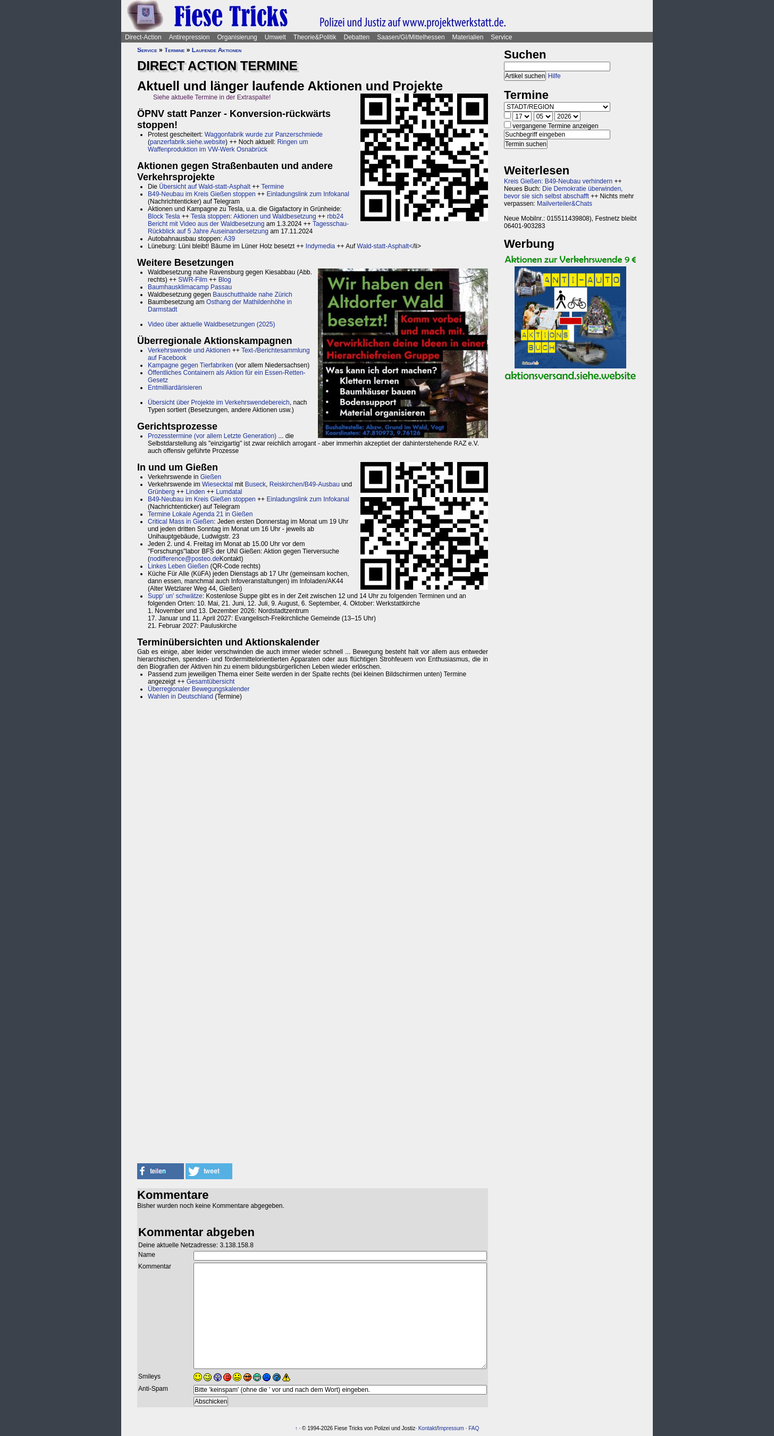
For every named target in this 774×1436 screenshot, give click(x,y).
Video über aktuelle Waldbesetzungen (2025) (211, 324)
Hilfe (554, 76)
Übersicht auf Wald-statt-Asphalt (204, 186)
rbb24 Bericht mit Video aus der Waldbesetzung (245, 220)
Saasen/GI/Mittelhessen (410, 37)
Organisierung (237, 37)
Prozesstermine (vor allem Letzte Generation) (212, 436)
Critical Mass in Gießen (181, 521)
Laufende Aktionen (217, 50)
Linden (195, 492)
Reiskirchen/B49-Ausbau (305, 484)
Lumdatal (229, 492)
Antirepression (189, 37)
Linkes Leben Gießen (178, 566)
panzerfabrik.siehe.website (187, 142)
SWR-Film (192, 279)
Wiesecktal (217, 484)
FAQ (473, 1428)
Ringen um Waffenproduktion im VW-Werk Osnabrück (228, 145)
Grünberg (161, 492)
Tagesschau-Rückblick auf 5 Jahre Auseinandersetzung (248, 227)
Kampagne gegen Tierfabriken (190, 365)
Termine (174, 50)
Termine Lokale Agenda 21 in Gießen (200, 514)
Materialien (468, 37)
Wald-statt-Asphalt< (385, 246)
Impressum (451, 1428)
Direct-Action (143, 37)
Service (501, 37)
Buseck (255, 484)
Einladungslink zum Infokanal (307, 194)
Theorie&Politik (314, 37)
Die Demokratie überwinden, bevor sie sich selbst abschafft (563, 192)
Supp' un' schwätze (175, 596)
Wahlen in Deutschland (180, 696)
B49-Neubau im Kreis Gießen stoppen (202, 194)
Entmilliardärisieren (175, 387)
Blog (224, 279)
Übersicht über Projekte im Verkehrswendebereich (219, 402)
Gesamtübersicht (211, 681)
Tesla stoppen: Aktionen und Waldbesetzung (253, 216)
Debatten (357, 37)
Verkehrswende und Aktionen (189, 350)
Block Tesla (164, 216)
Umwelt (275, 37)
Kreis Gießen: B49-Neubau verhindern (558, 181)
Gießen (210, 477)
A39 (229, 238)
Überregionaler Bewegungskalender (198, 689)
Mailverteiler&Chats (564, 203)
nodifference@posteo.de (185, 558)
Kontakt (427, 1428)
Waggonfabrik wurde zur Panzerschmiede (264, 134)
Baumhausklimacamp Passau (190, 287)
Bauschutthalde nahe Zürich (252, 294)
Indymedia (320, 246)
